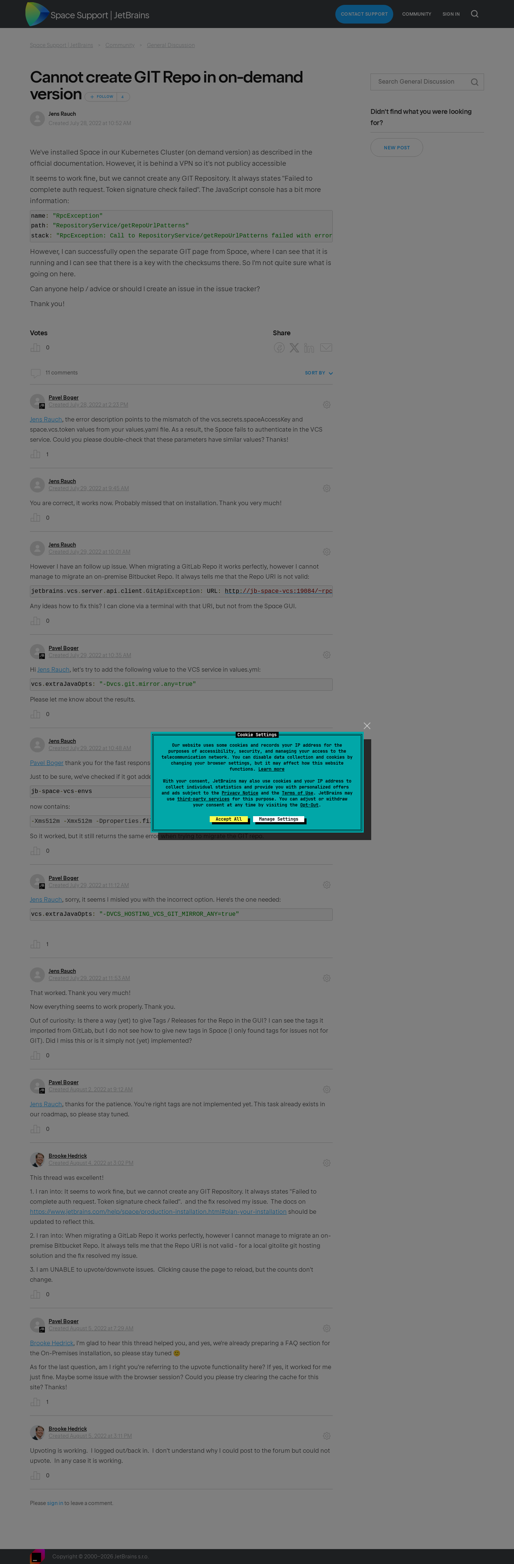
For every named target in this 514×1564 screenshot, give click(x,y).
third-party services (203, 799)
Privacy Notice (240, 793)
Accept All (229, 819)
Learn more (271, 769)
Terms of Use (297, 793)
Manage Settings (278, 819)
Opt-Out (309, 805)
